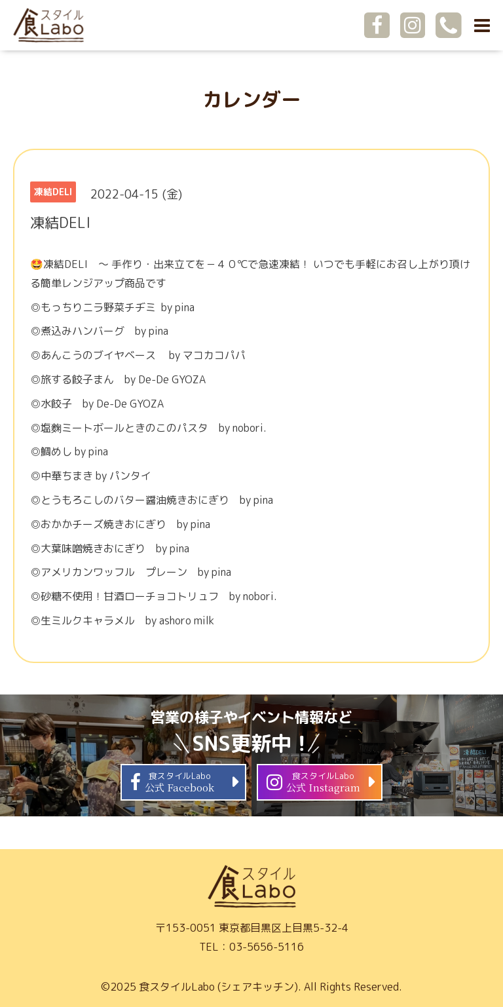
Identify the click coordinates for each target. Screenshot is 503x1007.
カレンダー (251, 99)
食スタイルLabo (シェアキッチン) (218, 986)
